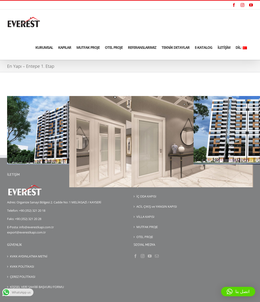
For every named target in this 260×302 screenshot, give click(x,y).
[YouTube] (150, 256)
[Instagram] (142, 256)
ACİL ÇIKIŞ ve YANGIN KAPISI (156, 206)
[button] (238, 291)
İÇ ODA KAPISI (146, 196)
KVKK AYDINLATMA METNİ (28, 256)
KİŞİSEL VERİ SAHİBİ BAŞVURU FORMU (37, 287)
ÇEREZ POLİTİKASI (22, 277)
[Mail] (157, 256)
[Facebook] (135, 256)
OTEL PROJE (144, 237)
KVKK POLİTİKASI (22, 266)
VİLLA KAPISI (145, 217)
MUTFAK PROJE (147, 227)
